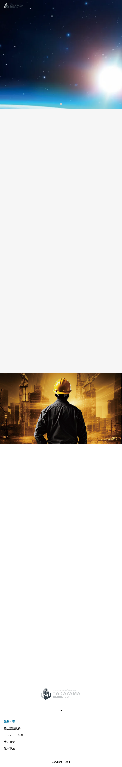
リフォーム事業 (13, 735)
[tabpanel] (61, 54)
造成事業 (9, 748)
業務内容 (9, 721)
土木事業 (9, 741)
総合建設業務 (12, 728)
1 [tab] (61, 104)
